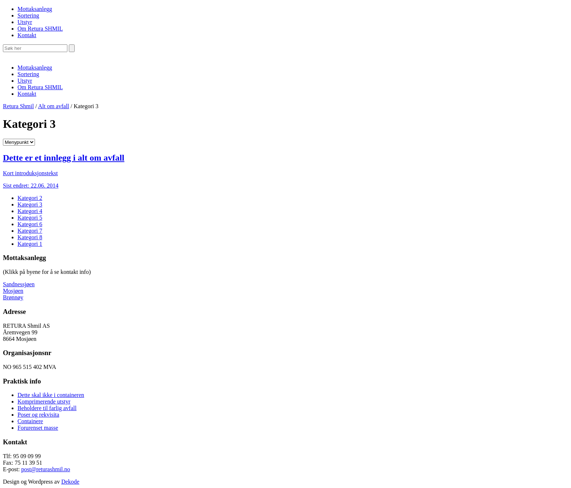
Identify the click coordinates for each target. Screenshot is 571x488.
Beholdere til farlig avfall (46, 408)
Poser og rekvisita (38, 415)
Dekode (70, 482)
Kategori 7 (29, 231)
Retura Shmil (18, 106)
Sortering (28, 15)
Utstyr (24, 22)
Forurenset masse (37, 428)
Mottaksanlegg (34, 9)
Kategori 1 (29, 244)
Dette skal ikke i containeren (50, 395)
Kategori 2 (29, 198)
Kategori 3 (29, 204)
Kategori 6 (29, 224)
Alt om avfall (53, 106)
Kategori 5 (29, 218)
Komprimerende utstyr (43, 401)
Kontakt (26, 35)
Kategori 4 (29, 211)
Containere (30, 421)
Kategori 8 (29, 237)
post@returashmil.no (45, 469)
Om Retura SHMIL (40, 28)
